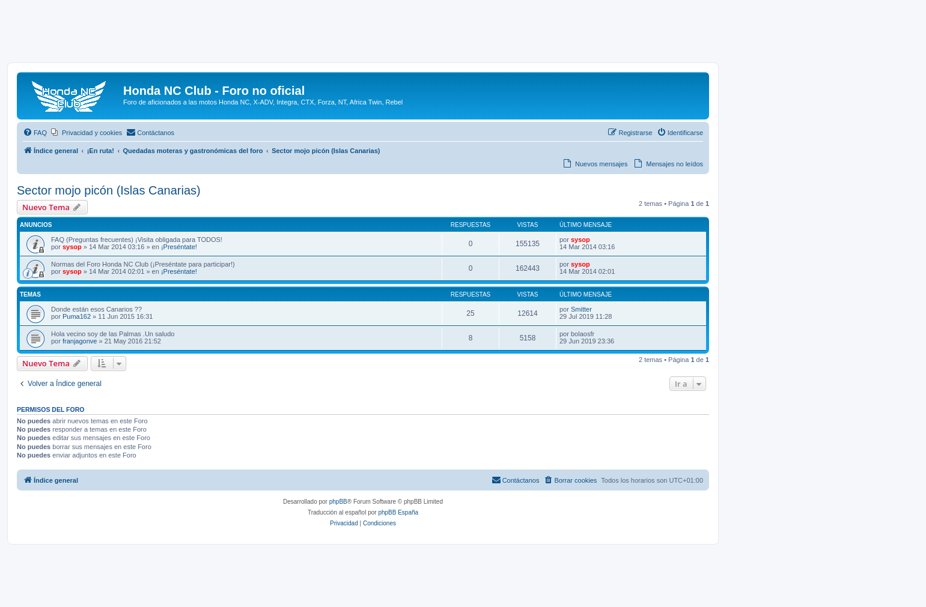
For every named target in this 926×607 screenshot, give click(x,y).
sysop (72, 246)
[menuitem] (35, 132)
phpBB (338, 501)
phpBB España (398, 512)
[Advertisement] (463, 34)
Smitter (581, 309)
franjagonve (79, 341)
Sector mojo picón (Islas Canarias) (109, 190)
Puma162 (76, 316)
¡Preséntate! (179, 246)
